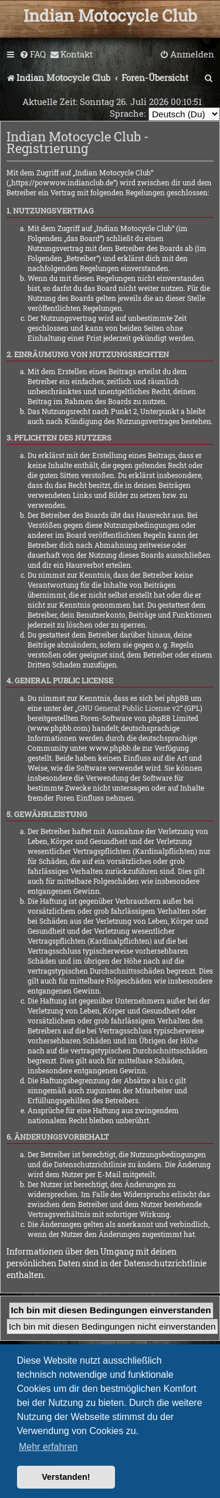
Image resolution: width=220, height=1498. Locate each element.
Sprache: (127, 113)
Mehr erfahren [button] (48, 1447)
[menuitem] (32, 55)
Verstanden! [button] (66, 1477)
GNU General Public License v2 (128, 708)
